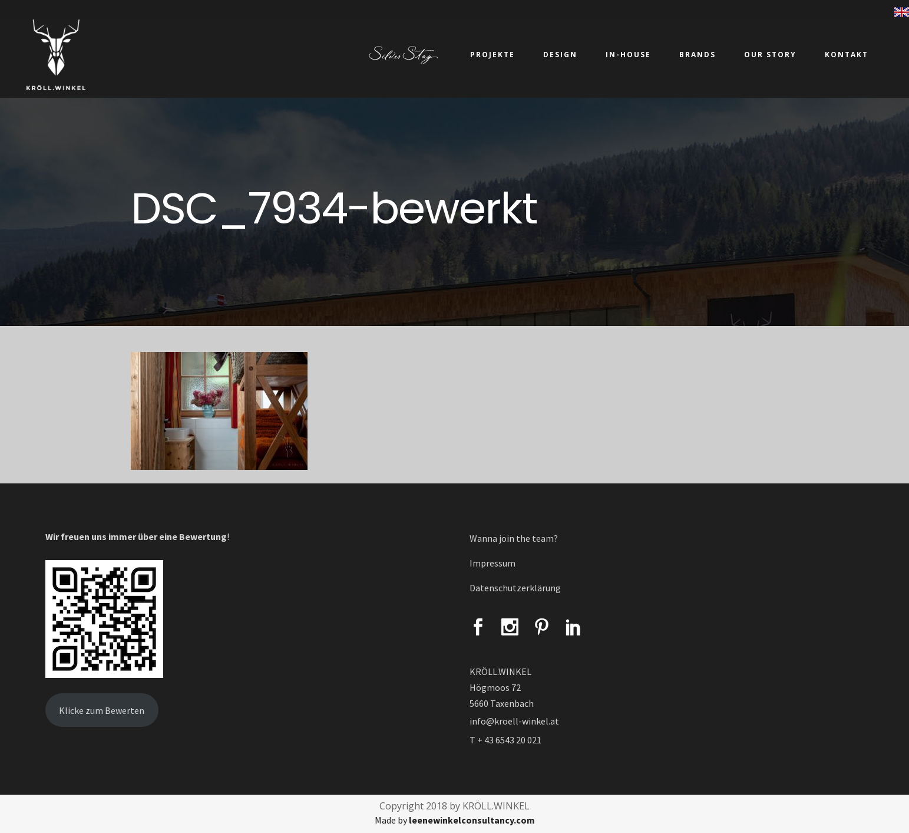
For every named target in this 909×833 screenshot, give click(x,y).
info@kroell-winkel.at (514, 721)
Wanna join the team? (514, 538)
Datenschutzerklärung (515, 588)
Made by (455, 820)
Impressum (492, 563)
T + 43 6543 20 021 (505, 740)
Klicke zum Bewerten (101, 710)
